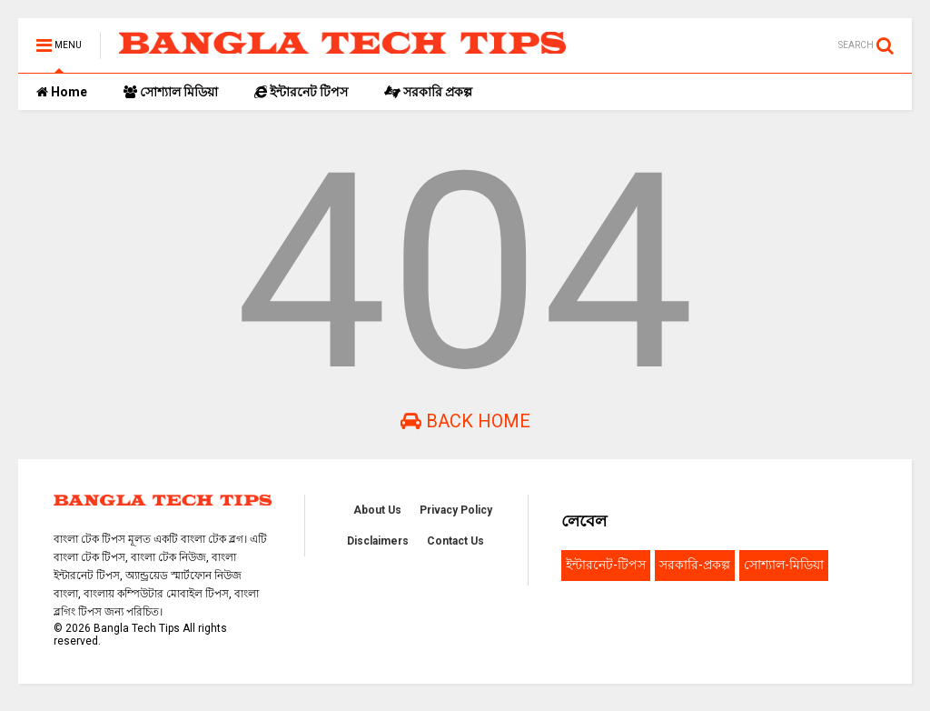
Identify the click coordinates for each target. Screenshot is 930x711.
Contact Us (455, 541)
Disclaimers (378, 541)
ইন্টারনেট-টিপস (606, 564)
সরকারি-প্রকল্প (694, 564)
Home (61, 92)
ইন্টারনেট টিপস (301, 92)
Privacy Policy (456, 510)
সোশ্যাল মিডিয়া (171, 92)
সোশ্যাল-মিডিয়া (784, 564)
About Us (377, 510)
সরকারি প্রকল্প (428, 92)
